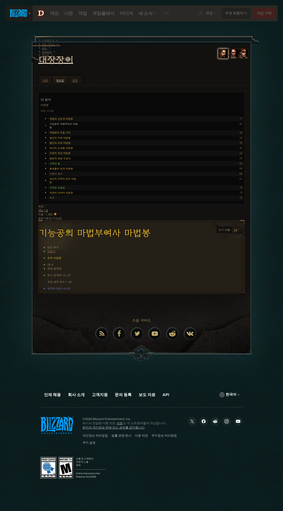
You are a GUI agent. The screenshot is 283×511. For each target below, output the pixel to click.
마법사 (51, 251)
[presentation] (19, 13)
